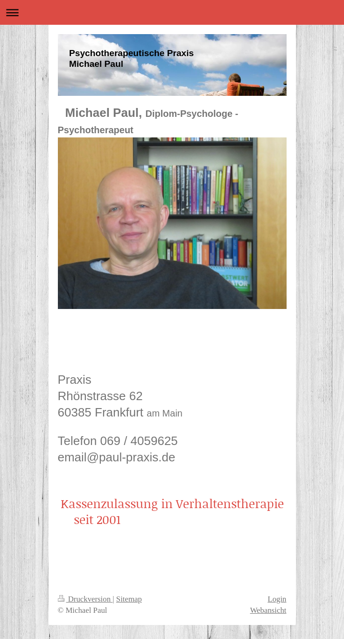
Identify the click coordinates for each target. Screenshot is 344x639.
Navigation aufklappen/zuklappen (172, 12)
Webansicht (268, 610)
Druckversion (85, 599)
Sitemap (129, 599)
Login (276, 599)
